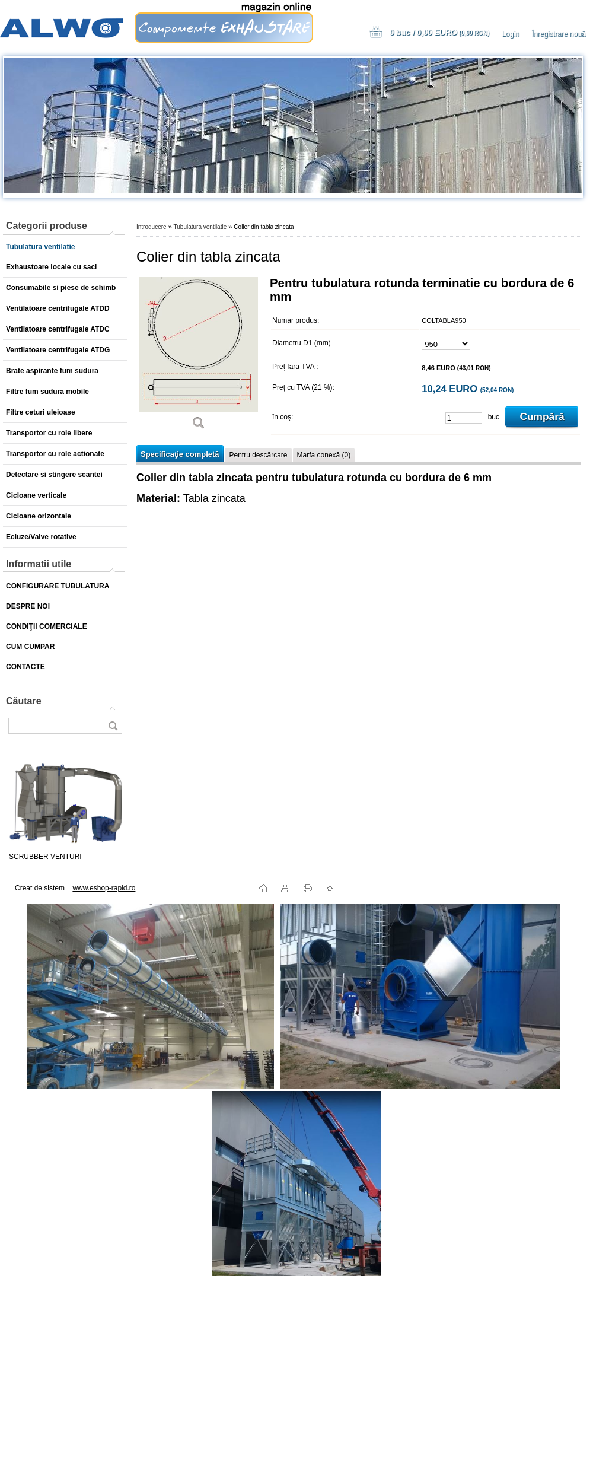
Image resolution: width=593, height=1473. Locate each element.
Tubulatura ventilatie (200, 227)
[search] (113, 725)
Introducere (151, 227)
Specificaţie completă (180, 454)
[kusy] (463, 418)
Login (510, 34)
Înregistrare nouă (558, 34)
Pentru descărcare (258, 455)
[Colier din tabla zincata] (198, 357)
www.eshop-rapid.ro (103, 888)
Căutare (24, 701)
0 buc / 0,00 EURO (439, 32)
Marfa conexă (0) (324, 455)
